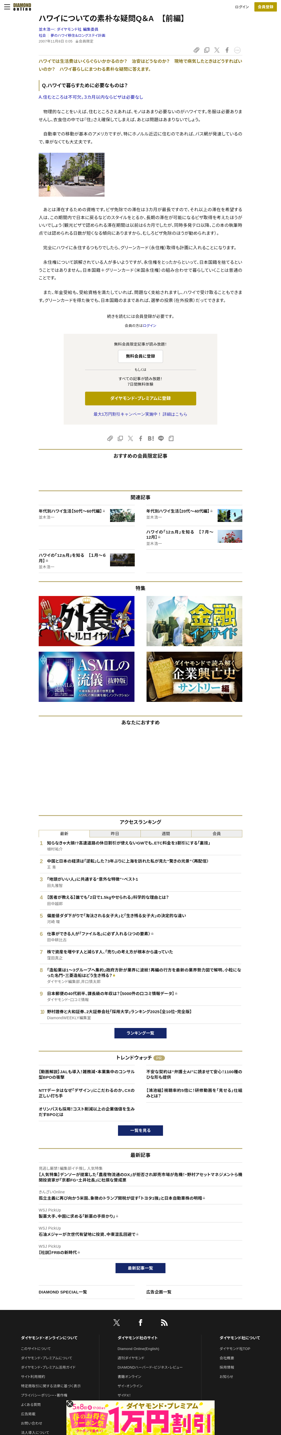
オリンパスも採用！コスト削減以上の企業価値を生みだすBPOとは (87, 1112)
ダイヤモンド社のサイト (138, 1338)
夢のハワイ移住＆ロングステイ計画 (77, 35)
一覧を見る (140, 1130)
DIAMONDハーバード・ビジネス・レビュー (150, 1367)
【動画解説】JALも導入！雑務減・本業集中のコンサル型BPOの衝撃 (87, 1074)
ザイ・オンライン (130, 1386)
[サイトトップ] (20, 7)
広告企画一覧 (159, 1292)
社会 (42, 35)
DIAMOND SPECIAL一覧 (63, 1292)
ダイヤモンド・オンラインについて (49, 1338)
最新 (64, 833)
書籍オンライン (129, 1377)
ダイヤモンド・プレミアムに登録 (140, 398)
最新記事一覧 (140, 1268)
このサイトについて (36, 1349)
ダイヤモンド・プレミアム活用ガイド (48, 1367)
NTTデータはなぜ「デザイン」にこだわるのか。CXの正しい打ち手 (87, 1093)
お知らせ (226, 1377)
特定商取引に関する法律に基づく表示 (51, 1386)
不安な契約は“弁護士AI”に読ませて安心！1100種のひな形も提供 (194, 1074)
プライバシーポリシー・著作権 (44, 1395)
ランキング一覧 (140, 1033)
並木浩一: (69, 29)
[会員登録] (265, 7)
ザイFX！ (124, 1395)
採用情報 (227, 1367)
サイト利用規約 (33, 1377)
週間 (166, 833)
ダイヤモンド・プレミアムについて (46, 1358)
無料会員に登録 (140, 356)
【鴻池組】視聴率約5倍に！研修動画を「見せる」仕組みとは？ (194, 1093)
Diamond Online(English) (138, 1349)
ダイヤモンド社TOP (235, 1349)
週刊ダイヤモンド (131, 1358)
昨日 (115, 833)
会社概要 (227, 1358)
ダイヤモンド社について (240, 1338)
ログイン (242, 7)
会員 (217, 833)
